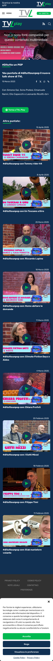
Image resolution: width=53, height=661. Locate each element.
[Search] (49, 24)
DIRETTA (45, 13)
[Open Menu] (3, 13)
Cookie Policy (19, 657)
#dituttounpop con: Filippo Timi (20, 502)
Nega (26, 644)
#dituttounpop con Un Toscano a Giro (23, 211)
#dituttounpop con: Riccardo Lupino (23, 258)
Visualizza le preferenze (26, 652)
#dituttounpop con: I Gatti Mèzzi (21, 454)
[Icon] (26, 144)
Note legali (14, 585)
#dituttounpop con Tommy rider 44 (22, 163)
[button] (48, 601)
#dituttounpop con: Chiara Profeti (22, 407)
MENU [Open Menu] (7, 13)
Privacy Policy (33, 657)
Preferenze (26, 590)
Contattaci (32, 585)
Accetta (26, 636)
